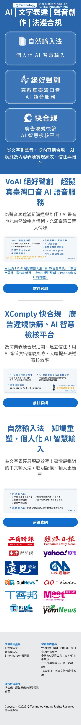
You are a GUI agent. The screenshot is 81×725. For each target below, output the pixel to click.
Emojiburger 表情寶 (17, 655)
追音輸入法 (11, 652)
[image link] (40, 5)
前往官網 (40, 288)
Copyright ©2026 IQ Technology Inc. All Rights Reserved (39, 706)
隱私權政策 (11, 710)
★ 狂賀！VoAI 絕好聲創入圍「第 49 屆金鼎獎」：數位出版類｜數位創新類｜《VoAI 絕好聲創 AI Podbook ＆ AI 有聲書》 (40, 272)
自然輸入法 (11, 648)
